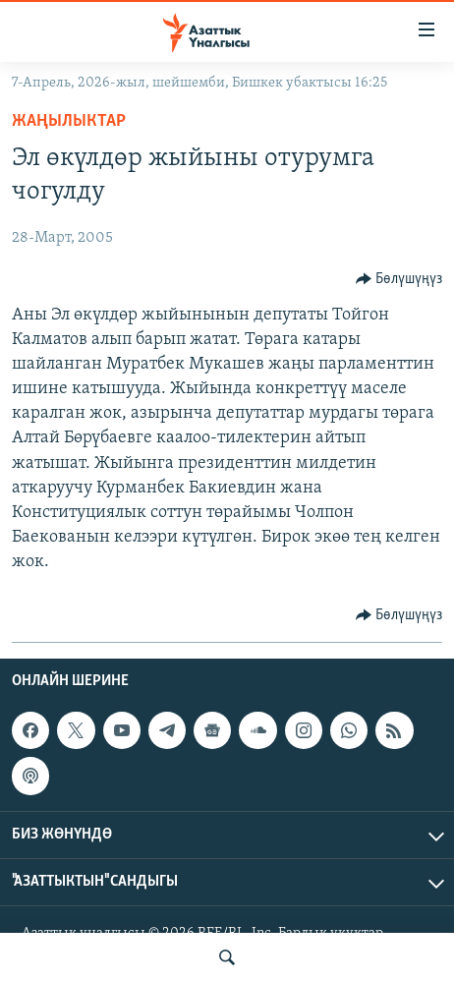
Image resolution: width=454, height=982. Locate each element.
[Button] (399, 279)
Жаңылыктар (69, 121)
